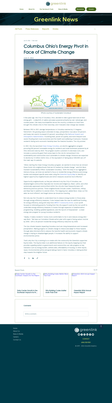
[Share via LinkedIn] (33, 258)
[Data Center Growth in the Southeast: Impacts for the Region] (27, 280)
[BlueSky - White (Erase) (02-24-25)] (79, 334)
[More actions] (87, 41)
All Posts (18, 29)
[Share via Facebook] (24, 258)
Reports (45, 29)
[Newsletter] (80, 9)
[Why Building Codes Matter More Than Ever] (56, 280)
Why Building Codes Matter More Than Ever (56, 291)
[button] (95, 29)
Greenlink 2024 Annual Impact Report (82, 291)
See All (95, 270)
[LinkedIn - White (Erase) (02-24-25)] (87, 334)
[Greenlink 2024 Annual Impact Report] (84, 280)
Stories (55, 29)
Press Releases (32, 29)
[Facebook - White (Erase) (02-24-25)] (82, 334)
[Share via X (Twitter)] (29, 258)
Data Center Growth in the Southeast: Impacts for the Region (27, 291)
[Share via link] (37, 258)
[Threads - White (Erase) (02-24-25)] (90, 334)
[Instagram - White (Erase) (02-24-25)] (84, 334)
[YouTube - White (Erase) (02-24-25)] (93, 334)
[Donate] (91, 9)
